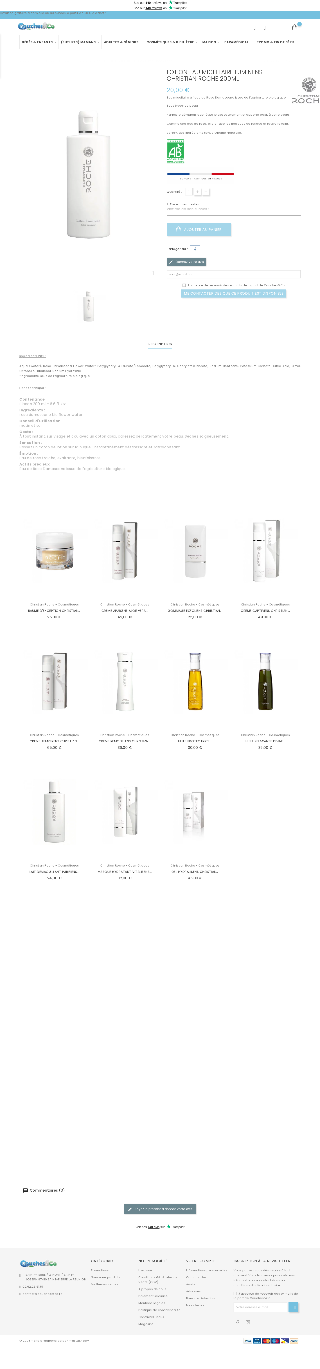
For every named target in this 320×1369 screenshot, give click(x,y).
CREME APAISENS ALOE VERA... (124, 610)
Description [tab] (160, 344)
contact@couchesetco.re (43, 1294)
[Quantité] (189, 191)
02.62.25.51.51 (33, 1286)
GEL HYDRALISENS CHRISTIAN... (195, 871)
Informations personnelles (207, 1270)
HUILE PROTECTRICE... (195, 741)
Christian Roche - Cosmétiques (54, 604)
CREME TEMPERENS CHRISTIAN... (54, 741)
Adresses (193, 1291)
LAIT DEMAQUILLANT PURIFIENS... (54, 871)
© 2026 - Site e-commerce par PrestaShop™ (54, 1341)
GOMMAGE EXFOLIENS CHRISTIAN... (195, 610)
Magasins (145, 1324)
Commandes (196, 1277)
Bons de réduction (200, 1298)
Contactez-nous (151, 1317)
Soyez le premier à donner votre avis (160, 1209)
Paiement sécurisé (153, 1296)
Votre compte (201, 1261)
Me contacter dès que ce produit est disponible (234, 293)
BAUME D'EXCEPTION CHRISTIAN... (54, 610)
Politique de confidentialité (159, 1310)
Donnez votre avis (186, 261)
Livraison (145, 1270)
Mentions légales (151, 1303)
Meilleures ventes (105, 1284)
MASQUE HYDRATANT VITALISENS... (125, 871)
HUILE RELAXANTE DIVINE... (266, 741)
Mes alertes (195, 1305)
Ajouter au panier (199, 229)
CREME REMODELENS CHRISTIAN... (125, 741)
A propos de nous (152, 1289)
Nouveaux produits (105, 1277)
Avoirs (191, 1284)
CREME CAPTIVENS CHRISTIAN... (265, 610)
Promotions (100, 1270)
